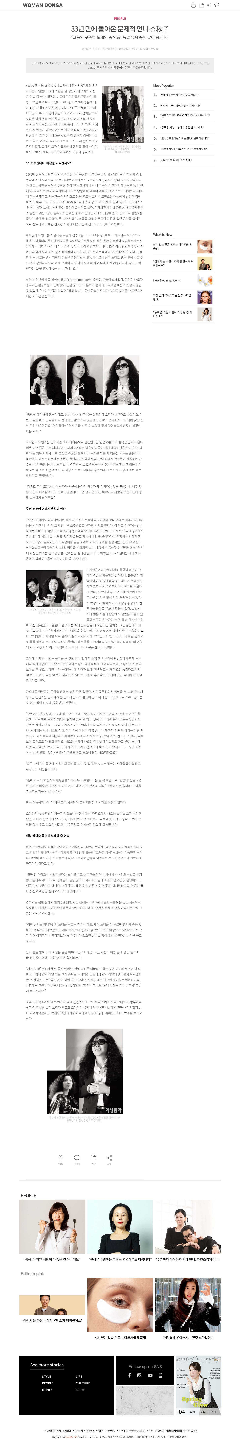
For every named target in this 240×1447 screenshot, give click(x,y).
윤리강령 (67, 1430)
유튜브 (150, 1375)
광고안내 (57, 1430)
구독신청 (48, 1430)
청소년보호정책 (190, 1430)
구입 (213, 1412)
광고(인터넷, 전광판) (136, 1430)
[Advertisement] (76, 325)
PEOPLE (120, 18)
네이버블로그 (160, 1375)
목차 (192, 1412)
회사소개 (121, 1430)
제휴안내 (150, 1430)
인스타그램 (139, 1375)
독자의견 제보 (78, 1430)
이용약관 (160, 1430)
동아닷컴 (111, 1430)
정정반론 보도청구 (94, 1430)
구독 (203, 1412)
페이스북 (129, 1375)
